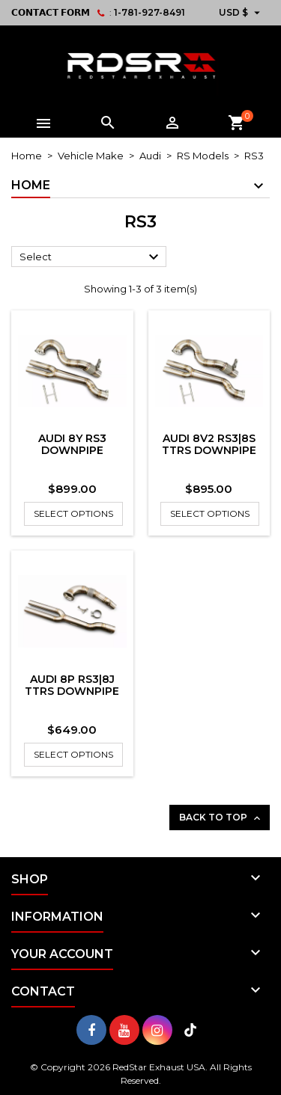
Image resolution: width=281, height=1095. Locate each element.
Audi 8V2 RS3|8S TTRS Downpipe (209, 444)
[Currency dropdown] (241, 12)
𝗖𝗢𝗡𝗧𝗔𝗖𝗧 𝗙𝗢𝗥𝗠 (50, 12)
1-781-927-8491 (149, 12)
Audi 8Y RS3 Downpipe (72, 444)
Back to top (221, 818)
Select (91, 257)
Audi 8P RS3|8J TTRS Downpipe (72, 685)
